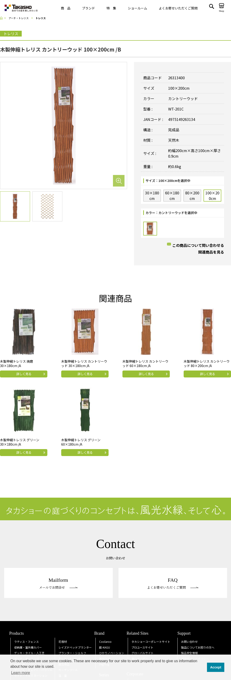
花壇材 (62, 641)
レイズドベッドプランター (75, 647)
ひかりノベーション (111, 653)
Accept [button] (215, 667)
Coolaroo (105, 641)
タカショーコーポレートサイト (150, 641)
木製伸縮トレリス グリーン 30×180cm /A (19, 442)
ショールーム (137, 8)
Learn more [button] (20, 673)
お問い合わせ (189, 641)
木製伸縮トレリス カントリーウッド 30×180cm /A (84, 363)
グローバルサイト (142, 653)
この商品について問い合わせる (198, 245)
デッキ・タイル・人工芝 (29, 653)
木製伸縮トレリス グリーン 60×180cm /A (80, 442)
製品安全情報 (189, 653)
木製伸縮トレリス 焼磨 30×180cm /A (16, 363)
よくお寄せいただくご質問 (178, 8)
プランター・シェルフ (72, 653)
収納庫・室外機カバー (28, 647)
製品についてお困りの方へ (197, 647)
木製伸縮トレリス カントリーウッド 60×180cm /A (145, 363)
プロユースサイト (142, 647)
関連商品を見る (211, 252)
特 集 (111, 8)
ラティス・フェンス (26, 641)
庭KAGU (104, 647)
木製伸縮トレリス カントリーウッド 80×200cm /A (207, 363)
